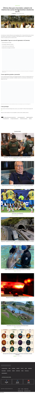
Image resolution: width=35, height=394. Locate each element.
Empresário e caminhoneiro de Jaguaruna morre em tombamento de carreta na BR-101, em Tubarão (17, 241)
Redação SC (14, 13)
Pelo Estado (15, 158)
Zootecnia (30, 118)
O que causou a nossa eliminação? (17, 213)
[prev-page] (16, 358)
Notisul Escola (17, 5)
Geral (15, 186)
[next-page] (18, 358)
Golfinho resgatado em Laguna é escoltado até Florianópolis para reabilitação (17, 269)
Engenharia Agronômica (29, 117)
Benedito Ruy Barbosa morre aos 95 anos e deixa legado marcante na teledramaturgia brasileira (17, 185)
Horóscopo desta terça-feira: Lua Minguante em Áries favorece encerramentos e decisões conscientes (17, 354)
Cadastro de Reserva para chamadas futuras (10, 117)
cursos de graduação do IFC (21, 117)
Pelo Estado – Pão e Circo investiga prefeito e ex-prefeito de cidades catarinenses (17, 157)
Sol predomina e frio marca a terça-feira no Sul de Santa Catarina (17, 325)
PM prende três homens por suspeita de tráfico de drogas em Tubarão (17, 297)
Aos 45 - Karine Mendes (15, 214)
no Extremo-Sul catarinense (23, 118)
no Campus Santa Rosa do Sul (14, 118)
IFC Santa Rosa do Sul (6, 118)
